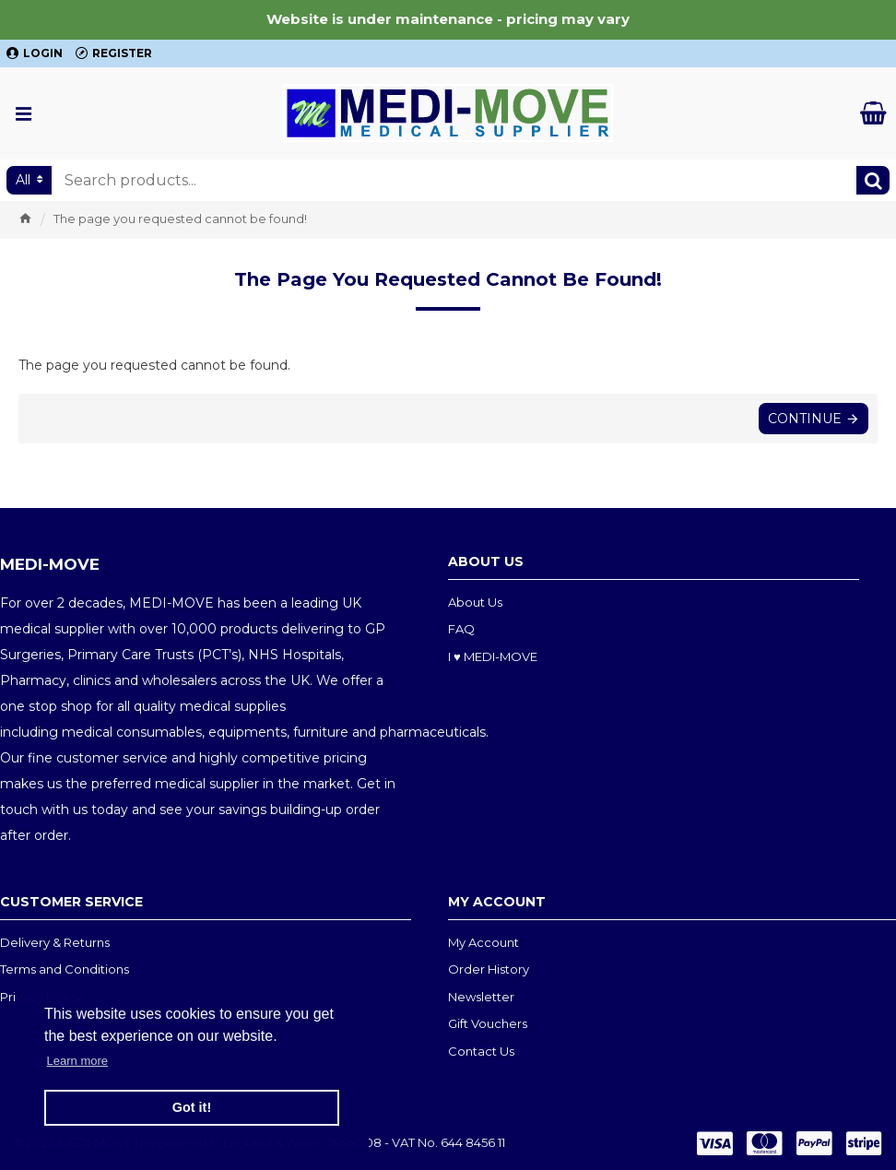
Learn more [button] (77, 1061)
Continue (805, 418)
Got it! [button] (191, 1107)
